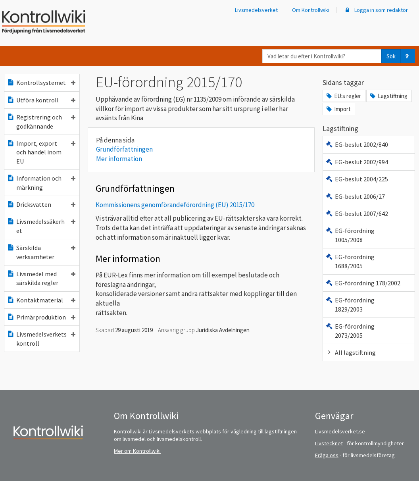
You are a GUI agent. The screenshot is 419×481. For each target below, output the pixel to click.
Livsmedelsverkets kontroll (41, 338)
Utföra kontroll (41, 100)
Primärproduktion (41, 317)
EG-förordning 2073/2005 (350, 330)
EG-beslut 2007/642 (356, 213)
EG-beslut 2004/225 (356, 179)
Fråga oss (326, 455)
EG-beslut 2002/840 (356, 144)
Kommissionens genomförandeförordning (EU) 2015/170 (175, 204)
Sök (391, 56)
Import (338, 109)
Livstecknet (329, 443)
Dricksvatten (41, 204)
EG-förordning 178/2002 (362, 283)
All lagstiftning (350, 352)
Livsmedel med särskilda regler (41, 278)
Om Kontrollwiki (310, 9)
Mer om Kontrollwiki (137, 450)
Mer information (119, 158)
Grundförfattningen (124, 149)
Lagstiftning (388, 96)
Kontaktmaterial (41, 300)
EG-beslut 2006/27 (355, 196)
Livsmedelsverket (256, 9)
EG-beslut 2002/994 (356, 162)
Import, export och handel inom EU (41, 152)
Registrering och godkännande (41, 121)
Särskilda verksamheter (41, 252)
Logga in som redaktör (376, 9)
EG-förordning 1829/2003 (350, 304)
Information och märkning (41, 182)
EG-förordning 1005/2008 (350, 235)
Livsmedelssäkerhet (41, 225)
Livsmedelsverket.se (340, 431)
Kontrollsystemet (41, 83)
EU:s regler (343, 96)
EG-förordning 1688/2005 (350, 261)
